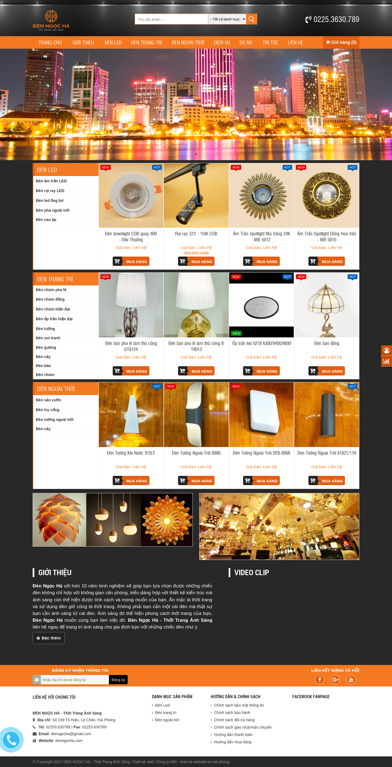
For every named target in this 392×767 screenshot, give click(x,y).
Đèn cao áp (46, 219)
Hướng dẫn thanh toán (233, 734)
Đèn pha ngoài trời (52, 210)
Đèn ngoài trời (188, 42)
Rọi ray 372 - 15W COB (196, 233)
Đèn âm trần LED (51, 181)
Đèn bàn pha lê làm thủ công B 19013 (196, 346)
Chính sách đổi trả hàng (234, 720)
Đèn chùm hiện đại (53, 309)
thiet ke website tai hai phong (204, 762)
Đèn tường (45, 328)
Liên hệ (295, 42)
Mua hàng (130, 261)
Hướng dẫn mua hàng (232, 742)
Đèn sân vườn (48, 400)
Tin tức (270, 42)
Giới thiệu (83, 42)
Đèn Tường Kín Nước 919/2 (131, 453)
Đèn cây (43, 357)
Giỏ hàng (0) (341, 42)
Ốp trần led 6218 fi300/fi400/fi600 (261, 343)
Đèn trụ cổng (47, 410)
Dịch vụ (222, 42)
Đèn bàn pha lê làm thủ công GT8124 (131, 346)
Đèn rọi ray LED (50, 191)
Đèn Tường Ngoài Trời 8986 (196, 453)
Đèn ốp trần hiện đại (54, 319)
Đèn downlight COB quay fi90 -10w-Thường (131, 236)
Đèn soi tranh (48, 338)
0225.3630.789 (332, 19)
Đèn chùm (45, 374)
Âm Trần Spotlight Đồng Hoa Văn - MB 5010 (326, 236)
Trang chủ (50, 42)
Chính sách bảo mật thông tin (239, 705)
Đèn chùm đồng (50, 299)
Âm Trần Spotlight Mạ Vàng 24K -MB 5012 (261, 236)
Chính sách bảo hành (232, 712)
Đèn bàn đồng (326, 343)
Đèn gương (46, 347)
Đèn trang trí (146, 42)
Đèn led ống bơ (49, 200)
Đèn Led (113, 42)
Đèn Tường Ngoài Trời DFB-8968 (261, 453)
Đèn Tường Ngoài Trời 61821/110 (327, 453)
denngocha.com (68, 740)
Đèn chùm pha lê (51, 290)
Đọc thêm (49, 638)
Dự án (246, 42)
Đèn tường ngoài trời (55, 419)
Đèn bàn (43, 366)
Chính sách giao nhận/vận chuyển (243, 727)
